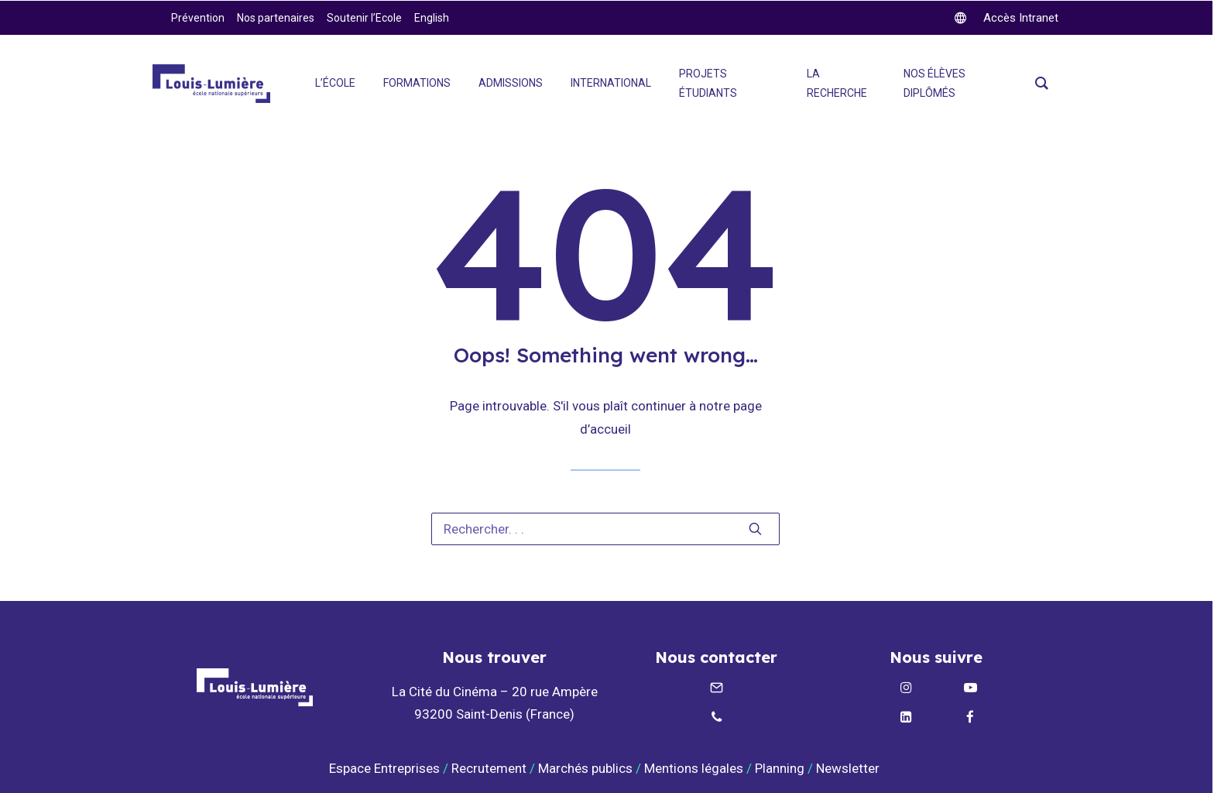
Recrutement (488, 768)
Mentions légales (693, 768)
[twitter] (1006, 18)
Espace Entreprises (384, 768)
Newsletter (849, 768)
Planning (779, 768)
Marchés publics (585, 768)
